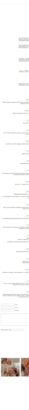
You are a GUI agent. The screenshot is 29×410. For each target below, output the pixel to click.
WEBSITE (17, 310)
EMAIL (16, 307)
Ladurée (21, 70)
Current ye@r (5, 332)
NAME (16, 304)
